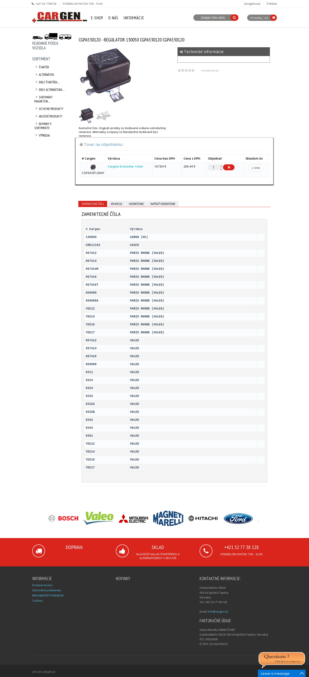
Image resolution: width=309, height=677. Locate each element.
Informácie (133, 17)
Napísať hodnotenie (163, 204)
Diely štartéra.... (47, 82)
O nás (113, 17)
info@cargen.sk (218, 611)
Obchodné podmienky (46, 590)
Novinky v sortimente (43, 126)
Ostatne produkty (48, 109)
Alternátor (44, 75)
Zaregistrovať (252, 4)
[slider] (186, 70)
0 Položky (256, 18)
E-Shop (97, 17)
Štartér (41, 67)
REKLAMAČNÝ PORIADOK (48, 595)
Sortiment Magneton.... (43, 99)
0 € (266, 18)
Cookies (37, 600)
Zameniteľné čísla (93, 204)
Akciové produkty (48, 116)
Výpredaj (42, 135)
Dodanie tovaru (42, 585)
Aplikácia (116, 204)
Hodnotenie (136, 204)
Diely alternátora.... (49, 90)
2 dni (256, 168)
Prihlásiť (272, 4)
